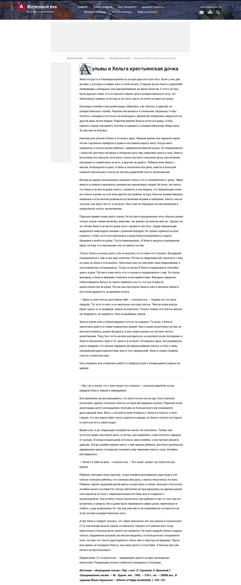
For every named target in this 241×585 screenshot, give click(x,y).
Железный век (75, 58)
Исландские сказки (120, 58)
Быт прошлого (127, 7)
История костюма (95, 12)
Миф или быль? (147, 12)
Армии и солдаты (153, 7)
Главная (82, 7)
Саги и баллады (122, 12)
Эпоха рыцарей (102, 7)
